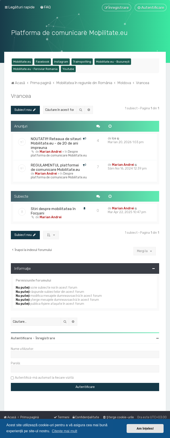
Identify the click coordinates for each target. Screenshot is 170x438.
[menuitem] (45, 7)
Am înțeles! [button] (145, 428)
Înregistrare (45, 338)
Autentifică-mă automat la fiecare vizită (44, 377)
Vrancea (21, 95)
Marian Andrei (51, 151)
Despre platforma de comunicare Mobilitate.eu (59, 153)
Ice (114, 138)
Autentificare (21, 338)
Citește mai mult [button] (64, 431)
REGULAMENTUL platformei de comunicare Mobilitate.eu (55, 166)
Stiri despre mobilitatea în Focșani (53, 210)
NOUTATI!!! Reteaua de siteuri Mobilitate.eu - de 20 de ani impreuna (56, 142)
